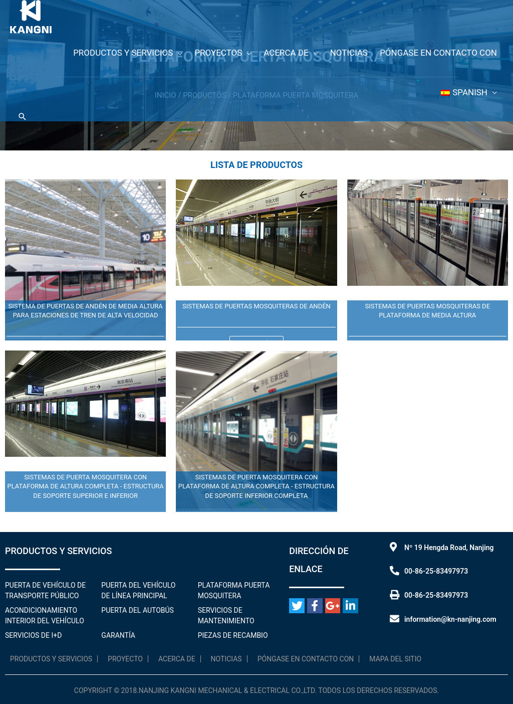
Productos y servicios (51, 658)
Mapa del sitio (395, 658)
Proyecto (125, 658)
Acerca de (176, 658)
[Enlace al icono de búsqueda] (23, 116)
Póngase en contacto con (306, 658)
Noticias (226, 658)
